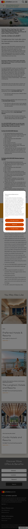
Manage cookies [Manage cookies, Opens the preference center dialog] (14, 220)
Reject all (14, 224)
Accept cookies (14, 228)
